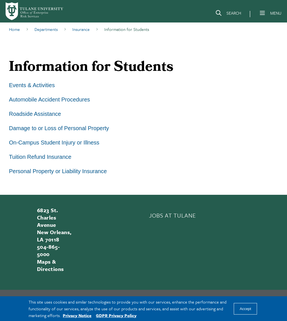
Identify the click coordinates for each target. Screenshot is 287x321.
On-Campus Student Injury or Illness (54, 142)
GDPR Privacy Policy (116, 315)
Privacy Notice (77, 315)
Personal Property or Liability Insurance (58, 171)
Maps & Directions (50, 265)
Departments (46, 29)
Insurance (81, 29)
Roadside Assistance (35, 114)
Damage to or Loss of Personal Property (59, 128)
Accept (245, 309)
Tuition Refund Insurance (40, 157)
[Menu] (262, 13)
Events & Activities (32, 85)
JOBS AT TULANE (172, 215)
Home (14, 29)
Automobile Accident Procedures (49, 99)
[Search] (228, 14)
